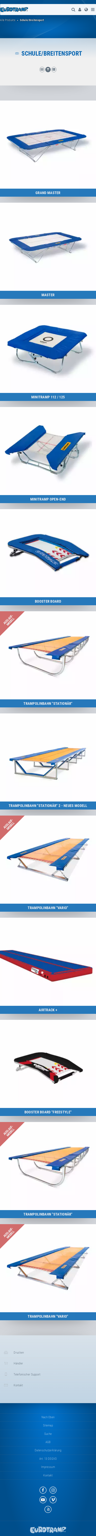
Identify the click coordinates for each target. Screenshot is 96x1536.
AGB (48, 1442)
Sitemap (48, 1425)
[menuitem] (80, 9)
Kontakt (13, 1385)
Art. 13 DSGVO (48, 1459)
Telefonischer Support (21, 1374)
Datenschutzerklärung (48, 1450)
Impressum (48, 1467)
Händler (13, 1363)
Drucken (13, 1352)
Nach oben (48, 1417)
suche (48, 1434)
